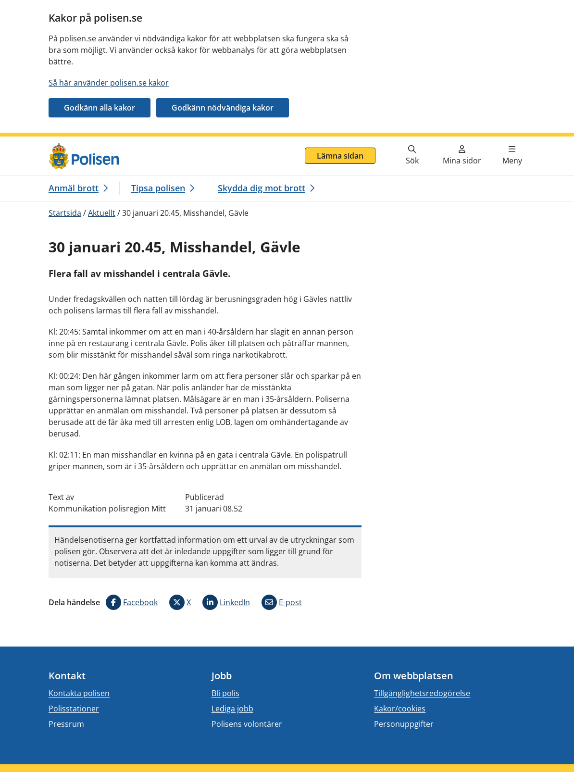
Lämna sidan (340, 155)
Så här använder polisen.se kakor (109, 82)
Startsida (65, 213)
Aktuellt (101, 213)
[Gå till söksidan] (412, 156)
